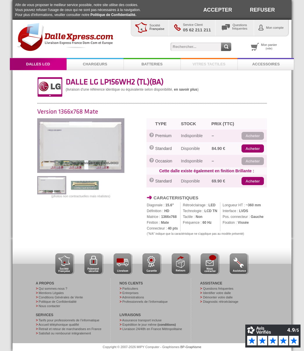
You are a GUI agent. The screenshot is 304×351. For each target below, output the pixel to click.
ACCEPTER (217, 10)
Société (156, 27)
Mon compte (275, 27)
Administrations (133, 297)
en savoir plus (186, 89)
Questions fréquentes (218, 288)
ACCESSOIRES (266, 64)
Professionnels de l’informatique (145, 301)
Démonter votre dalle (218, 297)
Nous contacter (49, 306)
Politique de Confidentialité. (113, 15)
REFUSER (262, 10)
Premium (163, 135)
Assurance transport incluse (142, 320)
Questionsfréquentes (239, 26)
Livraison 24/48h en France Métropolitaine (152, 329)
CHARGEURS (95, 64)
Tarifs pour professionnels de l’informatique (69, 320)
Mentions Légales (51, 293)
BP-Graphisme (190, 347)
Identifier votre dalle (217, 293)
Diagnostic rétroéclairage (220, 301)
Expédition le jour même (149, 324)
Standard (163, 148)
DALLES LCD (38, 64)
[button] (253, 136)
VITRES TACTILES (208, 64)
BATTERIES (152, 64)
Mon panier (269, 46)
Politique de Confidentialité (57, 301)
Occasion (163, 161)
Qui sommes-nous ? (53, 288)
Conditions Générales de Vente (61, 297)
